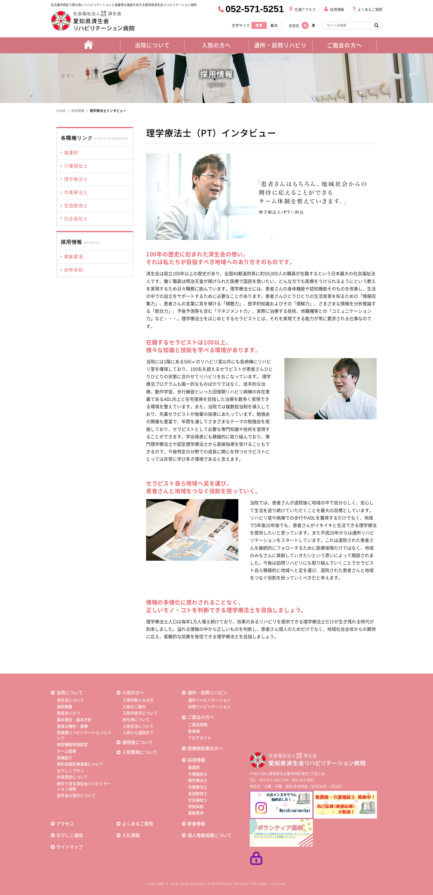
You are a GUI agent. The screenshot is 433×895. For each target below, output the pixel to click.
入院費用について (139, 752)
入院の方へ (133, 692)
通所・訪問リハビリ (207, 692)
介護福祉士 (197, 774)
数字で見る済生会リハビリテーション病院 (84, 786)
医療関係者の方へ (205, 748)
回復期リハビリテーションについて (84, 735)
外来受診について (72, 777)
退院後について (137, 742)
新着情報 (196, 824)
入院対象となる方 (138, 700)
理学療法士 (197, 780)
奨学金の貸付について (76, 796)
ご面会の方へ (201, 717)
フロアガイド (199, 738)
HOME (61, 110)
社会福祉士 (197, 800)
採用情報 (337, 9)
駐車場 (194, 731)
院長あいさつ (68, 713)
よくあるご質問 (370, 9)
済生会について (70, 700)
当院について (69, 692)
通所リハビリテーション (209, 700)
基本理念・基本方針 (74, 720)
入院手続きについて (140, 713)
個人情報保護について (210, 835)
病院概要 (64, 707)
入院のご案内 (134, 707)
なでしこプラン (70, 771)
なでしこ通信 (69, 835)
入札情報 (131, 835)
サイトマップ (69, 847)
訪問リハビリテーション (209, 707)
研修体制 (196, 807)
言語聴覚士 (197, 794)
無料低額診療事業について (80, 764)
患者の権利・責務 (72, 726)
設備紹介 (64, 758)
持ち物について (136, 720)
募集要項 (196, 813)
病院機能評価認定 (72, 744)
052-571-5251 (254, 9)
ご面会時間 (197, 725)
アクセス (65, 824)
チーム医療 (66, 751)
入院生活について (138, 726)
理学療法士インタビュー (108, 110)
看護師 (194, 767)
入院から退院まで (138, 733)
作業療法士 (197, 787)
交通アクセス (304, 9)
